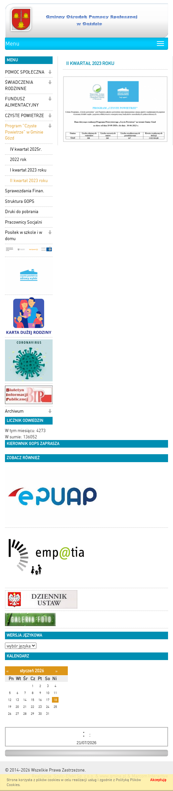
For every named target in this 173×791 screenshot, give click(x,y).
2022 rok (18, 159)
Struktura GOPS (19, 201)
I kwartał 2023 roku (28, 170)
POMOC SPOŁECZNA (24, 72)
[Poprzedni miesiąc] (7, 671)
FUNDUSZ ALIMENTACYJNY (22, 102)
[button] (50, 72)
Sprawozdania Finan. (24, 190)
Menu (12, 43)
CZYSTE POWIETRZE (24, 115)
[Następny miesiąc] (56, 671)
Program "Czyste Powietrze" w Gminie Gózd (24, 132)
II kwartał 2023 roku (29, 180)
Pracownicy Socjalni (23, 222)
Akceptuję (158, 780)
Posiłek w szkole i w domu (23, 235)
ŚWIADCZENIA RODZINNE (19, 85)
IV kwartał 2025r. (26, 149)
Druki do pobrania (21, 211)
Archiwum (14, 411)
